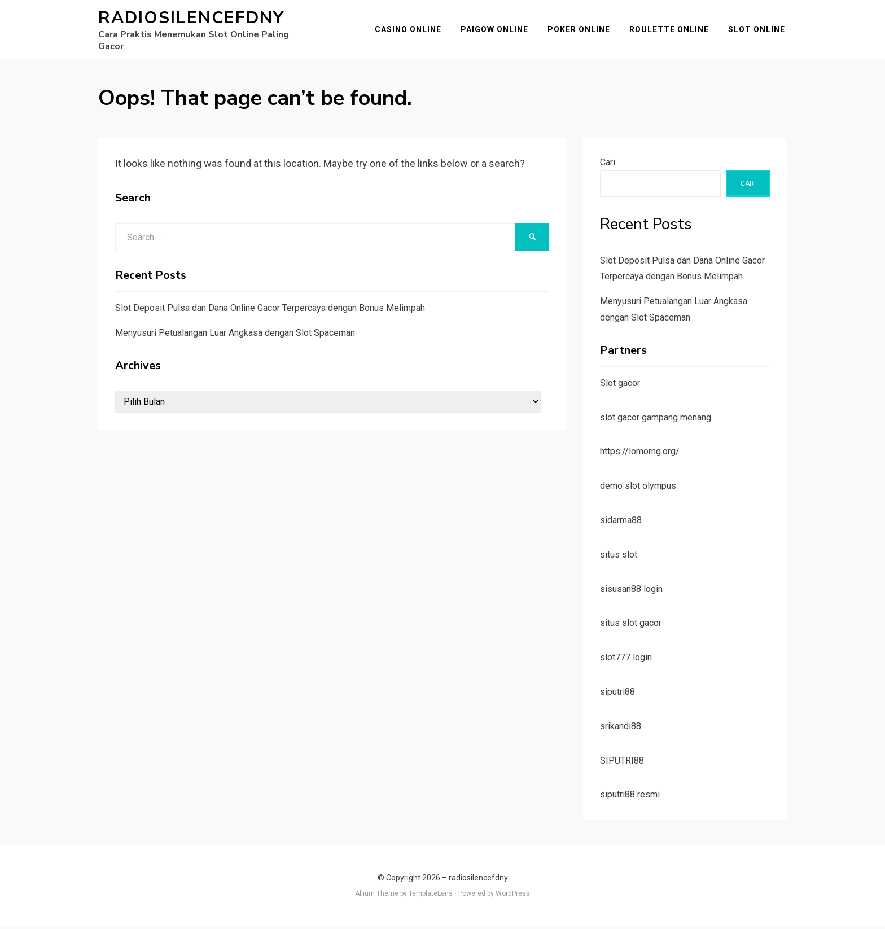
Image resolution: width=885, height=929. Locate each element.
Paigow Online (496, 31)
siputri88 (617, 695)
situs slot (618, 558)
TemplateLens (431, 897)
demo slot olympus (638, 489)
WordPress (513, 897)
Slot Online (758, 31)
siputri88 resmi (630, 798)
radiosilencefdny (191, 19)
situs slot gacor (630, 626)
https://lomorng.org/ (640, 455)
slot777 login (626, 661)
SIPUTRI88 (622, 764)
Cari (607, 165)
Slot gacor (620, 386)
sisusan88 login (631, 592)
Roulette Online (671, 31)
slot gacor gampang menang (655, 420)
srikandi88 (620, 729)
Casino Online (409, 31)
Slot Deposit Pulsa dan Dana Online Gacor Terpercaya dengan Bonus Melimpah (270, 311)
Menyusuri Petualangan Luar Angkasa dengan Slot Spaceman (235, 336)
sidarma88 (621, 523)
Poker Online (580, 31)
